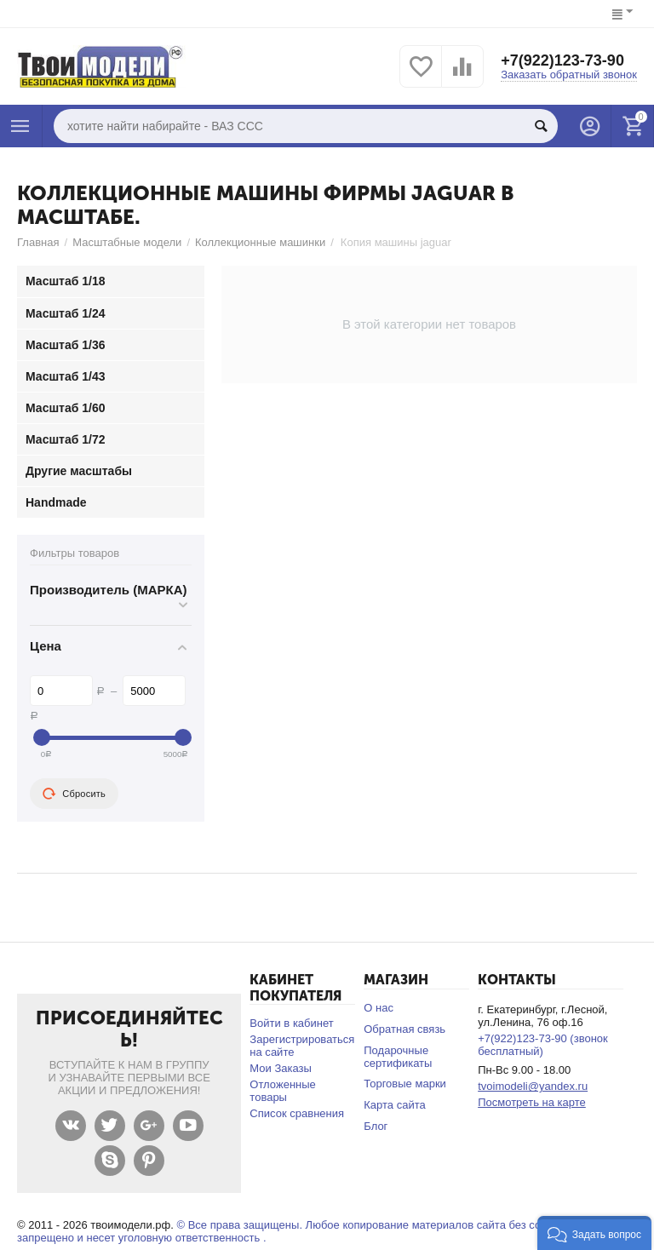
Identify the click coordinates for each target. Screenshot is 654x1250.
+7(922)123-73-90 (562, 60)
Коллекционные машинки (260, 242)
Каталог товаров (20, 126)
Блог (375, 1126)
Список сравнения (297, 1113)
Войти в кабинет (291, 1023)
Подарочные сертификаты (398, 1056)
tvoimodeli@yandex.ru (533, 1086)
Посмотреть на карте (532, 1102)
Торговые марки (405, 1083)
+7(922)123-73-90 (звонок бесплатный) (543, 1045)
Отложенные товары (283, 1091)
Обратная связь (404, 1029)
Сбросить (74, 794)
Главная (38, 242)
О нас (378, 1007)
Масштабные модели (126, 242)
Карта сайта (395, 1104)
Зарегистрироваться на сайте (302, 1045)
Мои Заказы (281, 1068)
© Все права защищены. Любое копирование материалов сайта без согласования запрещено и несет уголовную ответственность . (308, 1231)
